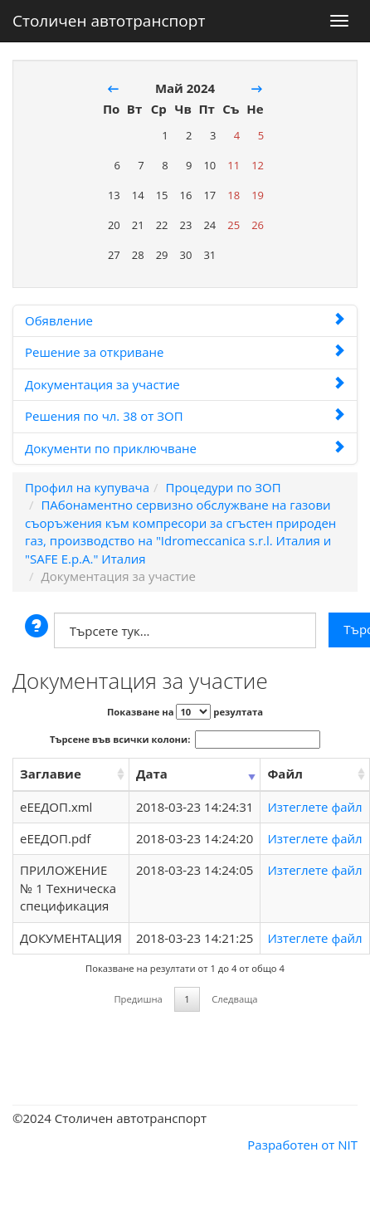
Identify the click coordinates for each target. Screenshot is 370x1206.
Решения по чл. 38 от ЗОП (185, 416)
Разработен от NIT (302, 1144)
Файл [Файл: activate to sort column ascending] (284, 773)
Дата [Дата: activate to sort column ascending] (152, 773)
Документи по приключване (185, 448)
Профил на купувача (87, 487)
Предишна (138, 999)
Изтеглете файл (314, 806)
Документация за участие (185, 384)
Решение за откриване (185, 352)
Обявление (185, 320)
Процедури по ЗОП (222, 487)
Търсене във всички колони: (185, 739)
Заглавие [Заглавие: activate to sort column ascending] (50, 773)
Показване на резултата (185, 712)
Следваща (234, 999)
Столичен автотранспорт (108, 17)
